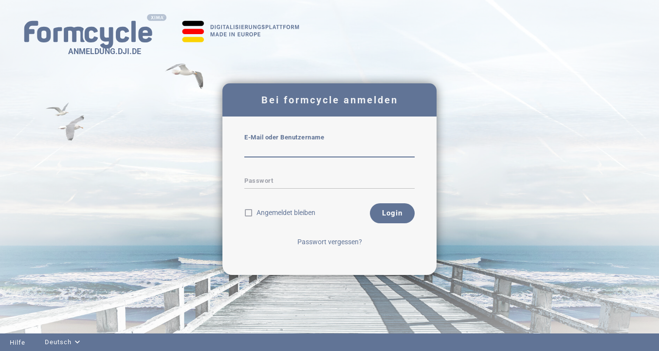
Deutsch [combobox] (58, 342)
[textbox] (329, 150)
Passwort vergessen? (329, 242)
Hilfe (17, 342)
